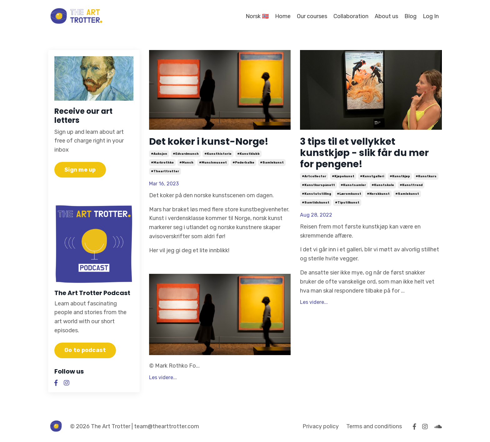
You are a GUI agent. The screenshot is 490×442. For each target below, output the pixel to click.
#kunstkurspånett (318, 185)
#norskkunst (378, 194)
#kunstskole (383, 185)
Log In (430, 16)
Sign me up (80, 169)
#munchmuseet (213, 162)
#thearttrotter (165, 171)
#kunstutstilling (316, 194)
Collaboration (350, 16)
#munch (186, 162)
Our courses (312, 16)
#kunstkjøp (400, 176)
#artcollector (314, 176)
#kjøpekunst (343, 176)
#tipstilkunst (347, 202)
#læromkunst (349, 194)
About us (386, 16)
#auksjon (159, 154)
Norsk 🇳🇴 (256, 16)
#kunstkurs (426, 176)
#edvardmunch (186, 154)
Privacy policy (320, 426)
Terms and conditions (374, 426)
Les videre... (163, 377)
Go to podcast (85, 350)
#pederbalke (243, 162)
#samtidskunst (315, 202)
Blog (410, 16)
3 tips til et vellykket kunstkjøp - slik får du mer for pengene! (364, 153)
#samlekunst (272, 162)
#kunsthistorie (218, 154)
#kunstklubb (248, 154)
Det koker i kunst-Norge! (208, 141)
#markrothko (162, 162)
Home (282, 16)
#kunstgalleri (372, 176)
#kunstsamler (353, 185)
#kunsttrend (411, 185)
